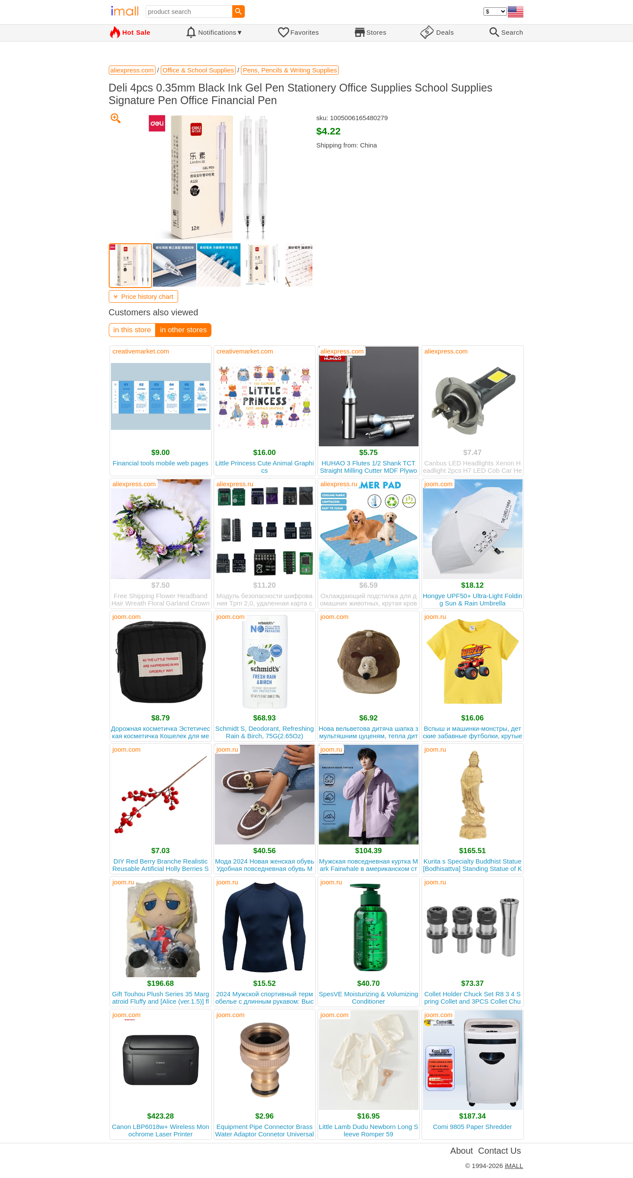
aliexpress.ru (235, 484)
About (461, 1150)
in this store (132, 330)
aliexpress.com (342, 351)
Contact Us (499, 1150)
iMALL (514, 1165)
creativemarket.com (141, 351)
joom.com (439, 484)
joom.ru (435, 616)
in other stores (183, 330)
